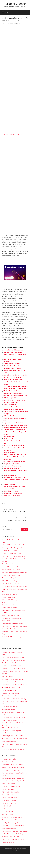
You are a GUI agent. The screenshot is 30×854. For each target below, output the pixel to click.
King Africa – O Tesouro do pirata (14, 445)
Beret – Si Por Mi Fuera (11, 402)
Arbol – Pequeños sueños (11, 468)
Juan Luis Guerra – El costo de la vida (15, 375)
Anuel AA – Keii (8, 439)
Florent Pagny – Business (11, 491)
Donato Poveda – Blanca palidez (13, 350)
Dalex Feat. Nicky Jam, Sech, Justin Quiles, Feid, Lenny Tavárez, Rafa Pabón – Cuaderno (16, 480)
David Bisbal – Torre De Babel (13, 393)
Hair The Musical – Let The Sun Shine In (16, 386)
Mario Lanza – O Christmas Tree (13, 352)
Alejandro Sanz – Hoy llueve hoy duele (16, 425)
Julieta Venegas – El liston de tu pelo (15, 429)
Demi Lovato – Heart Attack (12, 495)
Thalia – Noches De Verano (12, 391)
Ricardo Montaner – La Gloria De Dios (15, 388)
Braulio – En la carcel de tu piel (13, 409)
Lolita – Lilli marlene (10, 475)
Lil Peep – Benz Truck (10, 416)
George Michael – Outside (12, 363)
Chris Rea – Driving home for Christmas (16, 395)
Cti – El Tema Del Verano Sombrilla (14, 461)
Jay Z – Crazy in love (10, 404)
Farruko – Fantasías (9, 484)
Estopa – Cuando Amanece (12, 464)
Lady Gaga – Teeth (9, 436)
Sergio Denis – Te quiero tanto (13, 379)
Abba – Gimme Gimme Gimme (13, 493)
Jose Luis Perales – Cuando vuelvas (15, 400)
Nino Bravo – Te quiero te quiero (13, 466)
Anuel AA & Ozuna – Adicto (12, 407)
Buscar (4, 526)
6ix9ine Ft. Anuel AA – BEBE (12, 368)
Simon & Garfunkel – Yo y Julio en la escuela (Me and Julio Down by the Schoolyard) (15, 457)
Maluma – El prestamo (10, 398)
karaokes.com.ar (15, 3)
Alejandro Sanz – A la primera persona (15, 427)
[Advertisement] (15, 45)
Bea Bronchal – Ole (9, 452)
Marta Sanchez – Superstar (12, 366)
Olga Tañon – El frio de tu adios (13, 423)
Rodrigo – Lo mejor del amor (12, 377)
